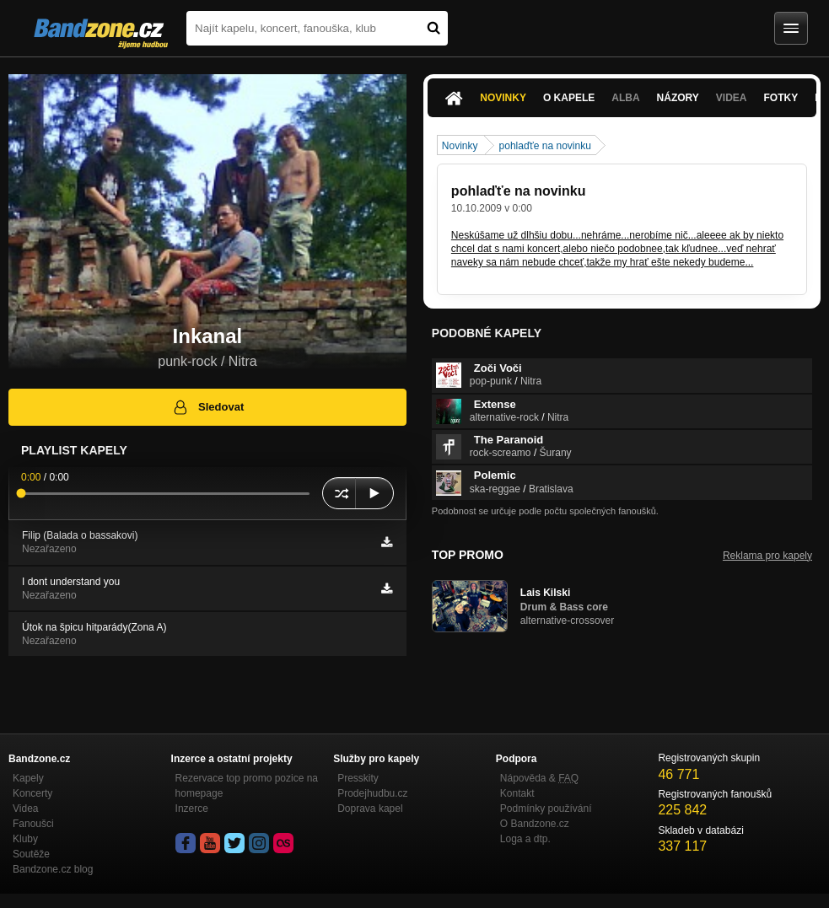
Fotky (781, 98)
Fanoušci (33, 824)
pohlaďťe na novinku (545, 146)
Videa (731, 98)
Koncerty (32, 793)
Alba (625, 98)
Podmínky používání (546, 808)
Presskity (358, 778)
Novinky (503, 98)
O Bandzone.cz (534, 824)
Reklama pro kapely (767, 555)
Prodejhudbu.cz (372, 793)
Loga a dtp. (525, 839)
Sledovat (208, 407)
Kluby (25, 839)
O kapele (569, 98)
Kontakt (517, 793)
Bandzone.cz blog (53, 869)
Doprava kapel (369, 808)
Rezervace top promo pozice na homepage (246, 785)
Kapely (28, 778)
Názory (678, 98)
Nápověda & (539, 778)
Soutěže (31, 854)
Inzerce (191, 808)
